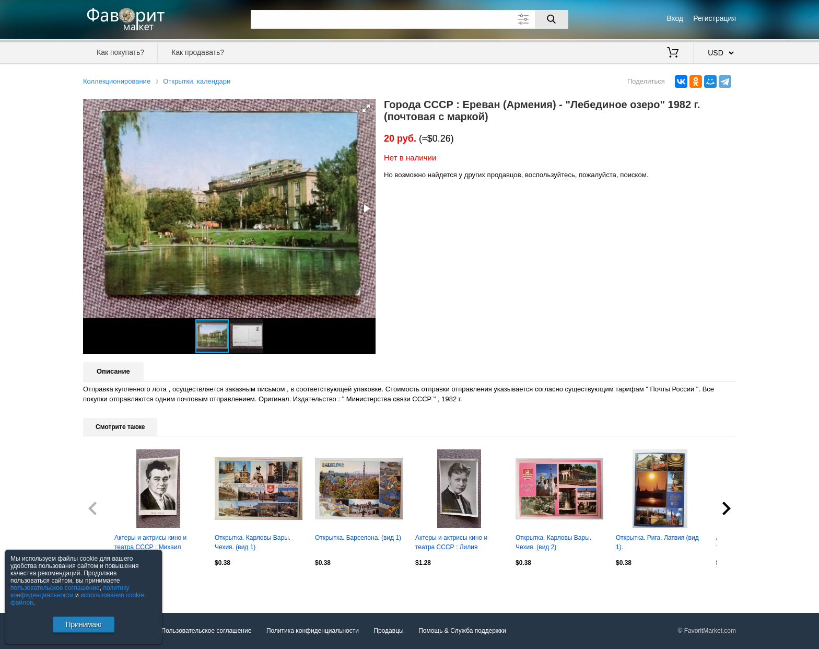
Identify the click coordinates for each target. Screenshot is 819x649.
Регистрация (714, 18)
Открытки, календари (196, 81)
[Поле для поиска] (409, 19)
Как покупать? (120, 52)
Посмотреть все (106, 585)
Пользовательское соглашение (206, 630)
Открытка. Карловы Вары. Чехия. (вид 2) (553, 542)
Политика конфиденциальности (312, 630)
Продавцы (388, 630)
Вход (674, 18)
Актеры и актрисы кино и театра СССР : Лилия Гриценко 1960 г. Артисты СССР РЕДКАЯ (452, 543)
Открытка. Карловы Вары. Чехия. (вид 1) (252, 542)
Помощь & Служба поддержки (462, 630)
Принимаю (83, 624)
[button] (366, 108)
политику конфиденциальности (70, 591)
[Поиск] (551, 19)
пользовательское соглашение (55, 588)
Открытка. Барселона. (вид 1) (358, 537)
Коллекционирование (116, 81)
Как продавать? (197, 52)
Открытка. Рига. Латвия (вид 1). (657, 542)
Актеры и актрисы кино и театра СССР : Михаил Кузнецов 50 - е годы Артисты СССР (157, 543)
